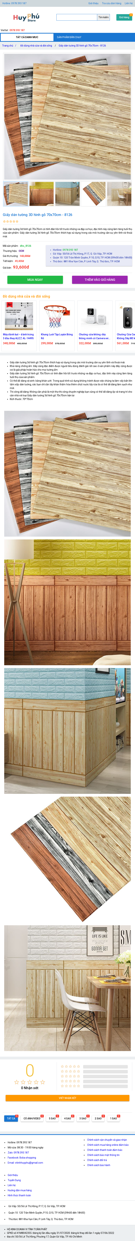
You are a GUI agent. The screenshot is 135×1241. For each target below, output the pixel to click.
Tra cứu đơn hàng (111, 3)
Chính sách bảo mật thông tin (103, 1155)
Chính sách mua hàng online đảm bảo (108, 1144)
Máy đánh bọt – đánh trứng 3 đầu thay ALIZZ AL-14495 (18, 336)
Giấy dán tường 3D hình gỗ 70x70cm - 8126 (82, 45)
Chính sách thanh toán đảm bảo (104, 1150)
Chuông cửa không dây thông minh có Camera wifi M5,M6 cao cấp (94, 336)
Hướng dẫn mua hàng (20, 1190)
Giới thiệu (93, 3)
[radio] (17, 1082)
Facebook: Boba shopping (22, 1157)
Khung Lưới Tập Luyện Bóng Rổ (57, 336)
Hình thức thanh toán (19, 1195)
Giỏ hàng (124, 17)
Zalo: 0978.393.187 (18, 1152)
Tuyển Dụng (14, 1180)
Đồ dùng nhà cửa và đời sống (36, 45)
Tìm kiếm (103, 17)
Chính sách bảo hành (98, 1165)
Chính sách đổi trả (97, 1160)
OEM (21, 251)
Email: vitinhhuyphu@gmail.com (25, 1162)
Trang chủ (10, 45)
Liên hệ (129, 3)
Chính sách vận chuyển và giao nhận (107, 1139)
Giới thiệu (13, 1175)
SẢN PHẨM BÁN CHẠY (69, 37)
